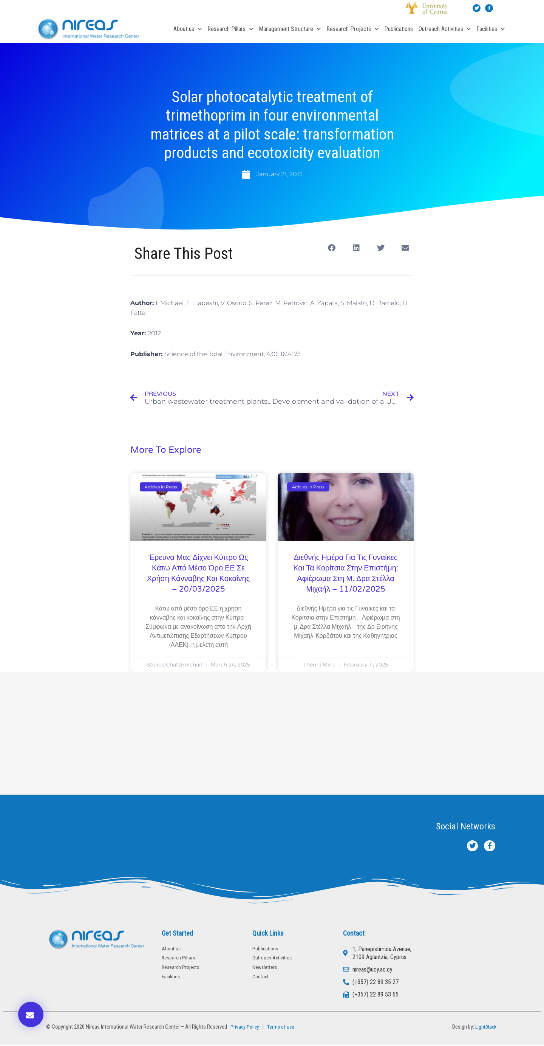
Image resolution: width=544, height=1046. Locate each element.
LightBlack (484, 1027)
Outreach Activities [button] (445, 29)
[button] (331, 248)
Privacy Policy (244, 1027)
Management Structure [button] (290, 29)
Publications (398, 29)
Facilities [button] (490, 29)
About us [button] (187, 29)
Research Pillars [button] (230, 29)
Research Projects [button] (352, 29)
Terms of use (282, 1027)
